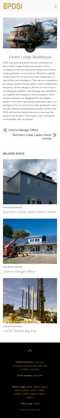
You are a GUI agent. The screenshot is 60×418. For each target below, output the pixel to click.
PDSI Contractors (29, 410)
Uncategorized (12, 207)
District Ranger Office (23, 130)
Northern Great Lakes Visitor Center (32, 136)
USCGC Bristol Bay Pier (20, 331)
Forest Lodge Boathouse (30, 57)
